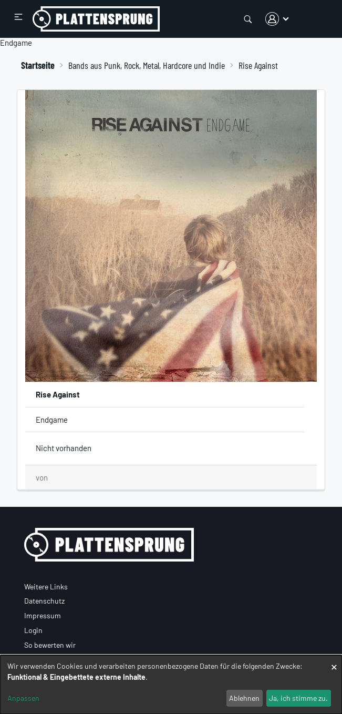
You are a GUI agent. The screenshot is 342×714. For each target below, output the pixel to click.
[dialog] (171, 684)
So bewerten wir (50, 644)
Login (33, 630)
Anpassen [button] (23, 697)
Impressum (42, 615)
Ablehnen (244, 697)
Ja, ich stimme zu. (298, 697)
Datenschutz (44, 600)
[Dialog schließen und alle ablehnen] (334, 661)
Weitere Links (46, 586)
